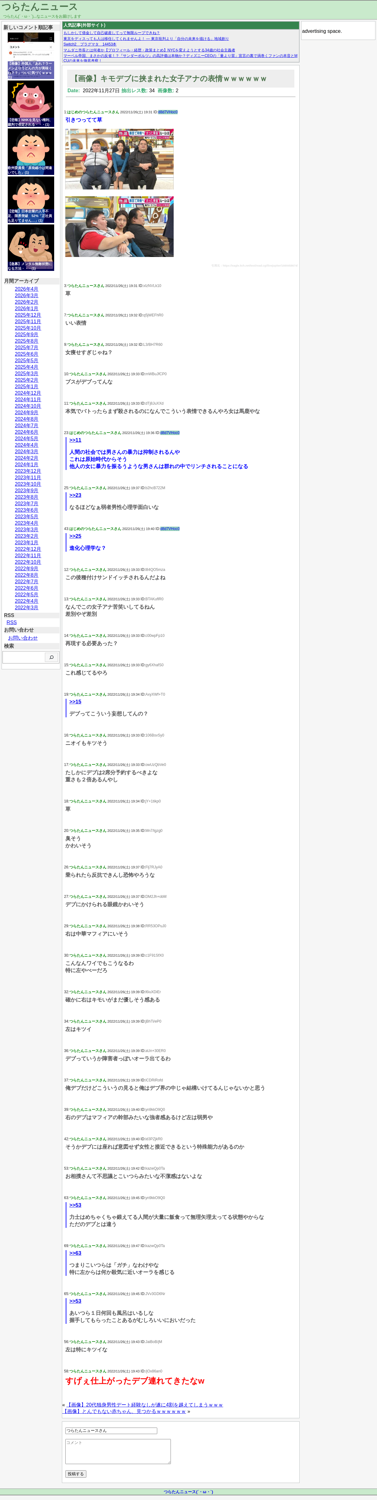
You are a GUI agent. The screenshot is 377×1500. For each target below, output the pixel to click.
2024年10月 (28, 406)
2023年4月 (27, 523)
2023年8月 (27, 497)
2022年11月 (28, 555)
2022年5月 (27, 594)
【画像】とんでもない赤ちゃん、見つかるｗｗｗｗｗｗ (124, 1411)
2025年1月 (27, 386)
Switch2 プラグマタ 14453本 (89, 44)
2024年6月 (27, 432)
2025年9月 (27, 334)
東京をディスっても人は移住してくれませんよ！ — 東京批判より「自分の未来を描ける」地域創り (146, 39)
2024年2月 (27, 458)
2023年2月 (27, 536)
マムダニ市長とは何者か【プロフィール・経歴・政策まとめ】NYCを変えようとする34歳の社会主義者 (149, 50)
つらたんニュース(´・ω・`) (188, 1496)
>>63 (75, 1253)
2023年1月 (27, 542)
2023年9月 (27, 490)
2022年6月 (27, 588)
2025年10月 (28, 328)
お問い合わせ (23, 638)
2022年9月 (27, 568)
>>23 (75, 495)
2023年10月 (28, 484)
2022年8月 (27, 575)
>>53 (75, 1205)
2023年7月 (27, 503)
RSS (11, 622)
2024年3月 (27, 451)
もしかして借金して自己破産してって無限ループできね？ (111, 33)
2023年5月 (27, 516)
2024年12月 (28, 393)
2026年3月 (27, 295)
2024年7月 (27, 425)
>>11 (75, 440)
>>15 (75, 702)
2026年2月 (27, 302)
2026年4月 (27, 289)
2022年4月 (27, 601)
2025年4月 (27, 367)
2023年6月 (27, 510)
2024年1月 (27, 464)
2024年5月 (27, 438)
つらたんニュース (40, 7)
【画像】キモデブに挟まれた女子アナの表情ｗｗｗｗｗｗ (169, 78)
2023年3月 (27, 529)
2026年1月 (27, 308)
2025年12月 (28, 315)
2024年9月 (27, 412)
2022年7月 (27, 581)
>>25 (75, 536)
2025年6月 (27, 354)
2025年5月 (27, 360)
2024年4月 (27, 445)
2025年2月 (27, 380)
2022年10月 (28, 562)
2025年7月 (27, 347)
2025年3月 (27, 373)
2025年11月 (28, 321)
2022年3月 (27, 607)
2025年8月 (27, 341)
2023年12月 (28, 471)
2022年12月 (28, 549)
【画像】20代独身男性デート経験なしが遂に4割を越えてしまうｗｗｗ (144, 1404)
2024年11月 (28, 399)
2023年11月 (28, 477)
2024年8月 (27, 419)
